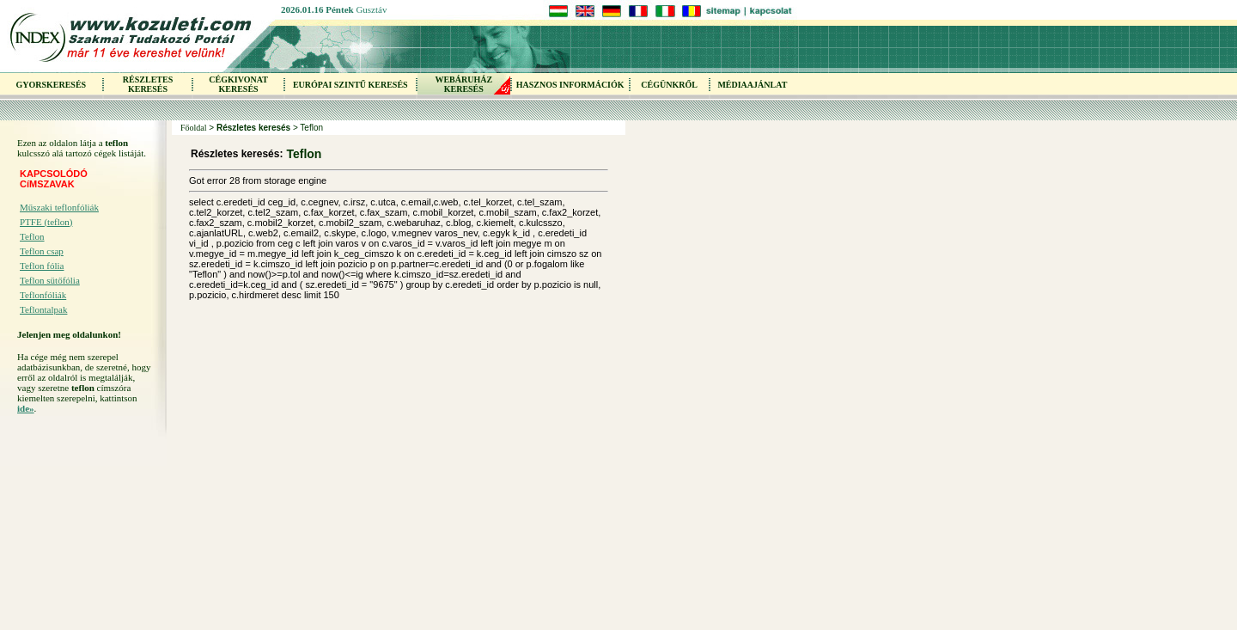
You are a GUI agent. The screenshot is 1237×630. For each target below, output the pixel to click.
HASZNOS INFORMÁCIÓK (570, 84)
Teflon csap (42, 251)
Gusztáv (371, 9)
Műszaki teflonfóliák (59, 207)
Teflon (32, 236)
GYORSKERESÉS (50, 84)
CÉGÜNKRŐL (669, 84)
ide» (25, 408)
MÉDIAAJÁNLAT (752, 84)
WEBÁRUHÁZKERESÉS (463, 84)
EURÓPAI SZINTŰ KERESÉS (350, 84)
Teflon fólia (42, 265)
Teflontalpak (43, 309)
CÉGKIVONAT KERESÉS (238, 84)
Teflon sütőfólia (50, 280)
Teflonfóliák (43, 295)
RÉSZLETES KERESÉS (148, 84)
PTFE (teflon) (46, 222)
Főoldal (193, 127)
